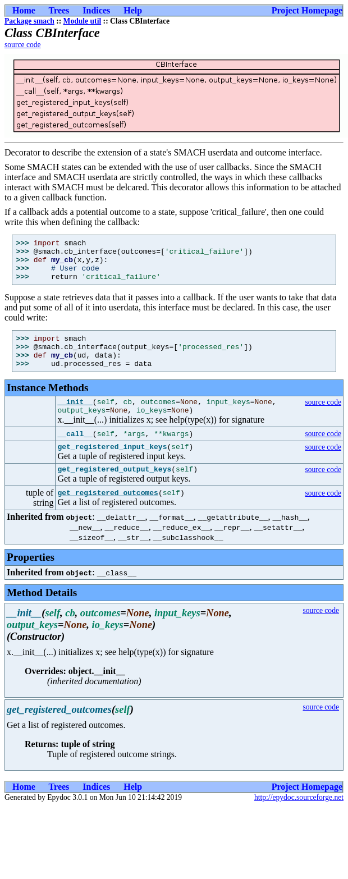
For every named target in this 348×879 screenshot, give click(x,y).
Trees (59, 10)
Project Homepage (307, 10)
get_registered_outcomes (107, 515)
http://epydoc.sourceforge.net (299, 819)
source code (22, 44)
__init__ (74, 418)
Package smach (29, 21)
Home (23, 10)
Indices (96, 10)
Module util (82, 21)
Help (132, 10)
